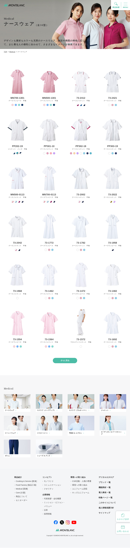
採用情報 (48, 514)
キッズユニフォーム (80, 493)
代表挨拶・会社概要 (52, 499)
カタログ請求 (123, 519)
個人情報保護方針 (106, 508)
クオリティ (48, 489)
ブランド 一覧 (105, 482)
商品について (21, 497)
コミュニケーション (52, 485)
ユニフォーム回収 (79, 489)
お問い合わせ (123, 531)
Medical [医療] (22, 489)
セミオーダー (21, 500)
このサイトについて (107, 503)
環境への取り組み (79, 485)
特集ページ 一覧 (105, 498)
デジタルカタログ (106, 477)
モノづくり (48, 481)
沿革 (46, 510)
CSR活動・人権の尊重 (81, 481)
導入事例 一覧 (105, 493)
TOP (5, 52)
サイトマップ (104, 513)
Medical (12, 52)
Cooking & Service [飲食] (26, 481)
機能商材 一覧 (105, 488)
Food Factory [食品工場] (26, 485)
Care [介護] (20, 493)
